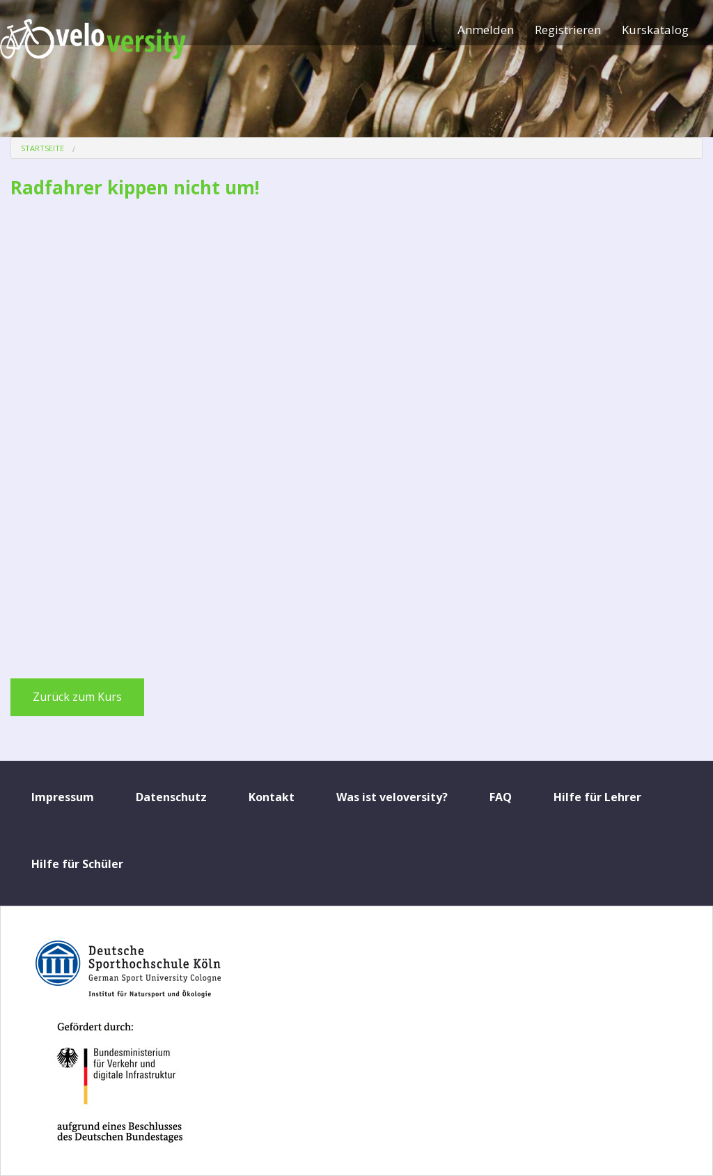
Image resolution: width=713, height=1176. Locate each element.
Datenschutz (171, 797)
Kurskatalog (655, 30)
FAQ (500, 797)
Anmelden (485, 30)
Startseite (42, 148)
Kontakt (272, 797)
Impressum (62, 797)
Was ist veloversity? (392, 797)
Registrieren (568, 30)
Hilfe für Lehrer (597, 797)
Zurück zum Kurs (77, 696)
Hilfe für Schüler (77, 864)
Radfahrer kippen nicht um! (135, 187)
